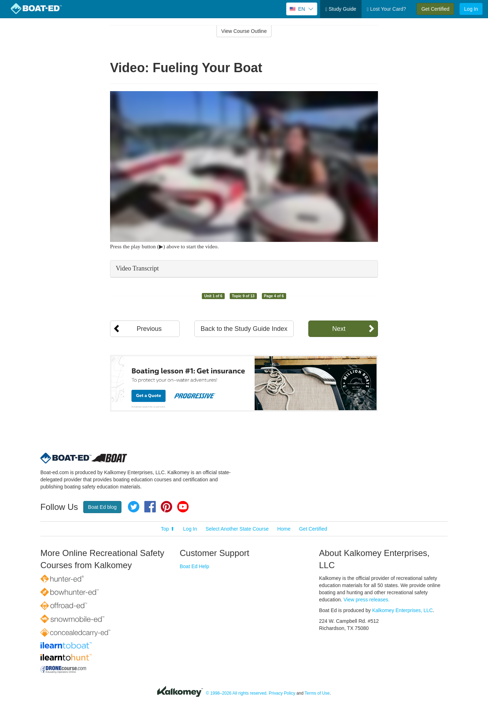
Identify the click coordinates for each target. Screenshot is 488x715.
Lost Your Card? (386, 9)
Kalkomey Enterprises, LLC (402, 610)
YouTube (183, 506)
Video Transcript (137, 268)
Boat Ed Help (194, 566)
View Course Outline (244, 31)
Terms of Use (317, 693)
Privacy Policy (282, 693)
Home (283, 529)
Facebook (150, 506)
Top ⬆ (167, 529)
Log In (471, 9)
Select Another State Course (237, 529)
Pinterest (166, 506)
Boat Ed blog (102, 507)
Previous (148, 328)
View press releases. (367, 599)
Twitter (133, 506)
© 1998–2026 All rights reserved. (237, 693)
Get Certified (435, 9)
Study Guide (340, 9)
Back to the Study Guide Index (243, 328)
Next (338, 328)
